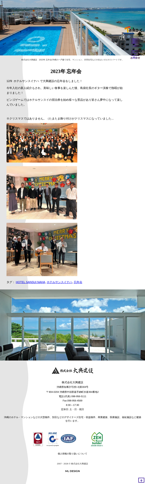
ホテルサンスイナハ (59, 282)
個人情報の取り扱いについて (72, 453)
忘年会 (78, 282)
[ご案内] (135, 43)
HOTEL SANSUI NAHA (30, 282)
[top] (141, 480)
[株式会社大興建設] (72, 371)
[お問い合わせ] (135, 55)
